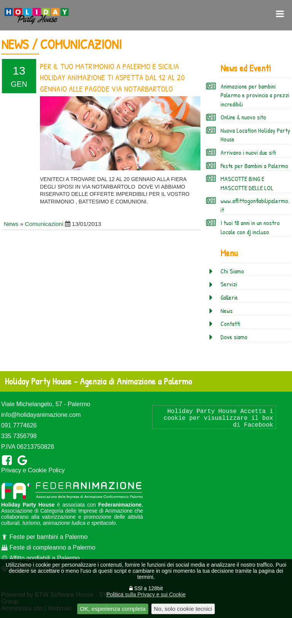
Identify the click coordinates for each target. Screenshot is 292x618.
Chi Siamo (232, 271)
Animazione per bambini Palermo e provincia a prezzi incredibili (255, 95)
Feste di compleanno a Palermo (48, 547)
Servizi (229, 284)
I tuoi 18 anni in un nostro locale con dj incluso (250, 227)
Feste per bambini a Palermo (44, 537)
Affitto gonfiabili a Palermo (40, 558)
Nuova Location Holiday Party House (255, 135)
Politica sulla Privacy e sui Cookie (146, 594)
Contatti (230, 323)
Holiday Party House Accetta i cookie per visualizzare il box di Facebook (218, 418)
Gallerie (229, 297)
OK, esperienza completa (113, 608)
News (11, 224)
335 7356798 (18, 436)
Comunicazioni (44, 224)
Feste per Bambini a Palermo (254, 166)
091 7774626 (18, 425)
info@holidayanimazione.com (41, 414)
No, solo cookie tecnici (183, 608)
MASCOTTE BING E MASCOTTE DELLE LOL (247, 183)
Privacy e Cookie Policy (33, 470)
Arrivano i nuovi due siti (248, 152)
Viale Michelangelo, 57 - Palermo (45, 404)
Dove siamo (234, 337)
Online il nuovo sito (243, 117)
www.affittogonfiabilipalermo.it (255, 205)
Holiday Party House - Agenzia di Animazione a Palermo (98, 381)
